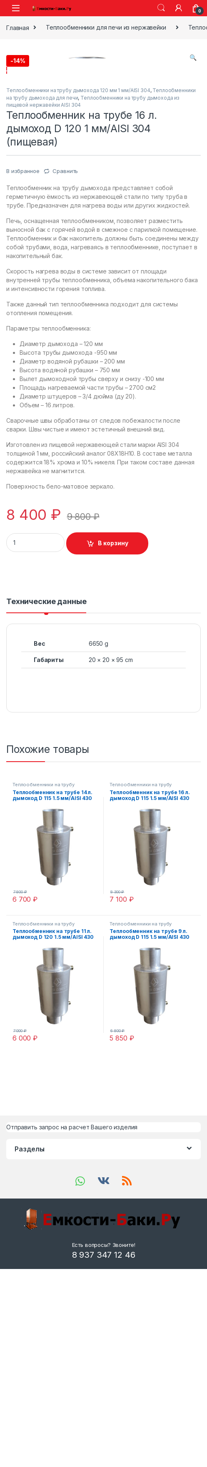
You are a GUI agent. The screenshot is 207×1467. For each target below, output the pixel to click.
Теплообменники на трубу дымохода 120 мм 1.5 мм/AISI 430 (52, 1106)
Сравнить (65, 351)
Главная (17, 27)
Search (161, 8)
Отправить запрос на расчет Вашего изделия (71, 1307)
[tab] (46, 785)
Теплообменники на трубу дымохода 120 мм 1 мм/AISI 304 (78, 271)
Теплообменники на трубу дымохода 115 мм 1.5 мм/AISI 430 (52, 967)
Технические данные (46, 782)
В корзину (113, 723)
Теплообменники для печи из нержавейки (106, 27)
